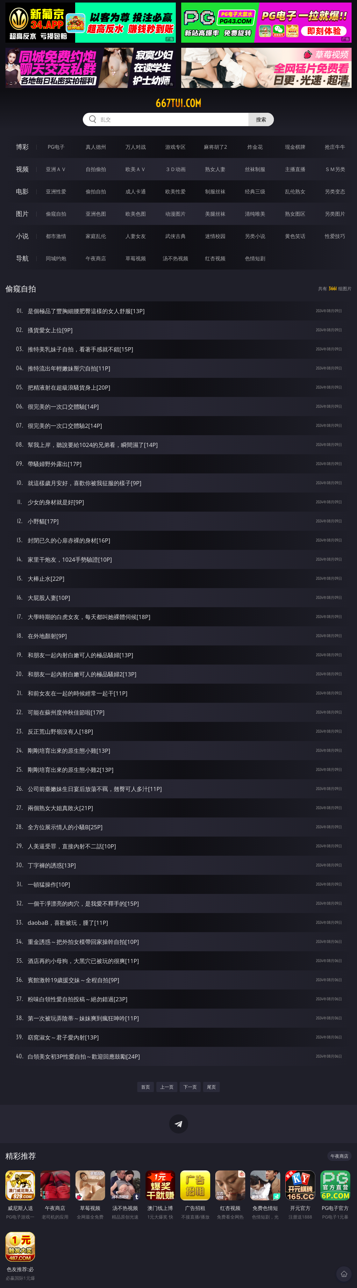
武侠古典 (175, 236)
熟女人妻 (215, 169)
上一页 (167, 1087)
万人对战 (135, 146)
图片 (22, 213)
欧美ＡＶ (135, 169)
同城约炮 (56, 258)
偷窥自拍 (56, 213)
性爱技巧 (335, 236)
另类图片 (335, 213)
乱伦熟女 (295, 191)
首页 (145, 1087)
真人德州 (96, 146)
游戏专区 (175, 146)
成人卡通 (135, 191)
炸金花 (255, 146)
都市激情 (56, 236)
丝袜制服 (255, 169)
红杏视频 (215, 258)
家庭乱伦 (96, 236)
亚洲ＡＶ (56, 169)
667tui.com (178, 103)
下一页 (190, 1087)
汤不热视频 (175, 258)
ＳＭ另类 (335, 169)
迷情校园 (215, 236)
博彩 (22, 146)
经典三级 (255, 191)
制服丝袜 (215, 191)
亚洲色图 (96, 213)
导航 (22, 258)
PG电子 (56, 146)
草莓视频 (135, 258)
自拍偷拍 (96, 169)
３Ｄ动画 (175, 169)
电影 (22, 191)
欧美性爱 (175, 191)
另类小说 (255, 236)
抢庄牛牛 (335, 146)
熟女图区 (295, 213)
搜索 (261, 119)
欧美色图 (135, 213)
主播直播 (295, 169)
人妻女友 (135, 236)
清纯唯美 (255, 213)
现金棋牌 (295, 146)
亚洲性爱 (56, 191)
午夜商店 (96, 258)
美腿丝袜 (215, 213)
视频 (22, 169)
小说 (22, 236)
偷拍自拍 (96, 191)
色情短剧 (255, 258)
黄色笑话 (295, 236)
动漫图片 (175, 213)
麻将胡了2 (215, 146)
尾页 (211, 1087)
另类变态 (335, 191)
